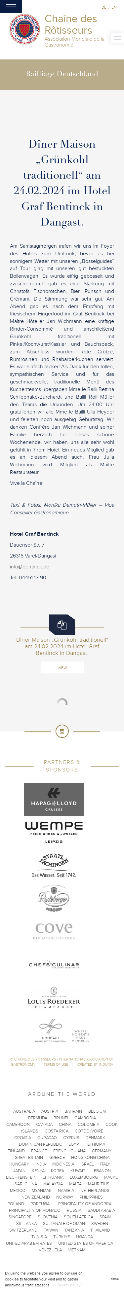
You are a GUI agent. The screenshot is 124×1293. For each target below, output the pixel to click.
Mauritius (98, 1184)
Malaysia (53, 1184)
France (39, 1151)
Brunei (61, 1118)
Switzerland (23, 1230)
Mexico (17, 1190)
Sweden (99, 1223)
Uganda (84, 1236)
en (113, 7)
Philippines (91, 1197)
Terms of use (56, 1064)
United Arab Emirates (29, 1243)
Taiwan (51, 1230)
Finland (16, 1151)
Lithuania (53, 1177)
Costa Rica (56, 1131)
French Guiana (69, 1151)
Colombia (88, 1124)
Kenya (38, 1170)
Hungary (19, 1164)
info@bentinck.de (29, 566)
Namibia (66, 1190)
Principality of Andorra (84, 1203)
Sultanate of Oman (64, 1223)
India (40, 1164)
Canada (44, 1124)
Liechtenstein (21, 1177)
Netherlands (94, 1190)
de (104, 7)
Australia (24, 1111)
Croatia (22, 1137)
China (65, 1124)
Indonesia (63, 1164)
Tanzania (74, 1230)
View (62, 667)
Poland (16, 1203)
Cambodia (85, 1118)
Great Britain (29, 1157)
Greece (57, 1157)
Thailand (100, 1230)
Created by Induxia (95, 1064)
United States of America (85, 1243)
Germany (101, 1151)
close (115, 1279)
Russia (74, 1210)
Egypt (74, 1144)
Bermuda (37, 1118)
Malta (75, 1184)
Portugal (41, 1203)
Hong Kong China (90, 1157)
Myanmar (42, 1190)
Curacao (47, 1137)
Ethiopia (96, 1144)
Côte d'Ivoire (89, 1131)
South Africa (78, 1217)
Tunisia (39, 1236)
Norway (64, 1197)
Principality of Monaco (35, 1210)
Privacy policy (69, 1285)
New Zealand (35, 1197)
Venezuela (50, 1250)
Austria (49, 1111)
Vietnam (76, 1250)
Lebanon (101, 1170)
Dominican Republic (40, 1144)
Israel (87, 1164)
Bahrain (73, 1111)
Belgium (97, 1111)
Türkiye (61, 1236)
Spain (105, 1217)
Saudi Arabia (101, 1210)
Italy (105, 1164)
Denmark (95, 1137)
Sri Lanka (26, 1223)
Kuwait (77, 1170)
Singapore (20, 1217)
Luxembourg (84, 1177)
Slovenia (48, 1217)
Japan (19, 1170)
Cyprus (71, 1137)
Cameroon (18, 1124)
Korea (57, 1170)
